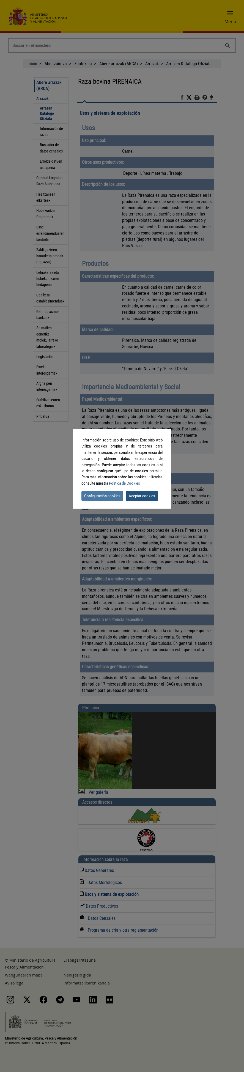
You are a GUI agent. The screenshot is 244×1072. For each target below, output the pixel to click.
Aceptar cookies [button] (142, 495)
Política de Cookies (124, 483)
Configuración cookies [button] (102, 495)
